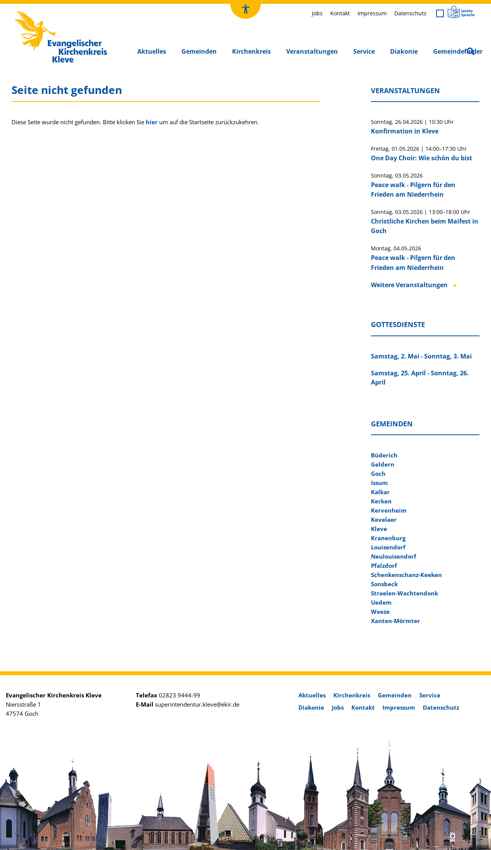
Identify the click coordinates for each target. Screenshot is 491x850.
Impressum (372, 13)
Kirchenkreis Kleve (39, 13)
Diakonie (404, 51)
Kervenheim (389, 510)
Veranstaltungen (312, 51)
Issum (379, 483)
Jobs (317, 13)
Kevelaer (384, 519)
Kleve (379, 529)
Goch (378, 473)
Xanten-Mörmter (395, 621)
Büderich (384, 455)
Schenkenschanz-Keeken (406, 575)
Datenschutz (410, 13)
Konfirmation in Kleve (404, 131)
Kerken (381, 501)
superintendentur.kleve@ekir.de (197, 704)
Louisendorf (388, 547)
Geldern (382, 464)
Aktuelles (151, 51)
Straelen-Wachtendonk (404, 593)
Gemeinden (199, 51)
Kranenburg (388, 538)
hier (152, 122)
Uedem (381, 602)
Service (364, 51)
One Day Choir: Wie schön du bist (421, 158)
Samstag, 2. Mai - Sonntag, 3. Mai (421, 356)
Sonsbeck (384, 584)
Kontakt (340, 13)
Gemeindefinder (458, 51)
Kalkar (380, 492)
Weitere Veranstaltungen (409, 285)
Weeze (380, 611)
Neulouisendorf (393, 556)
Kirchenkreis (251, 51)
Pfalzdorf (384, 565)
